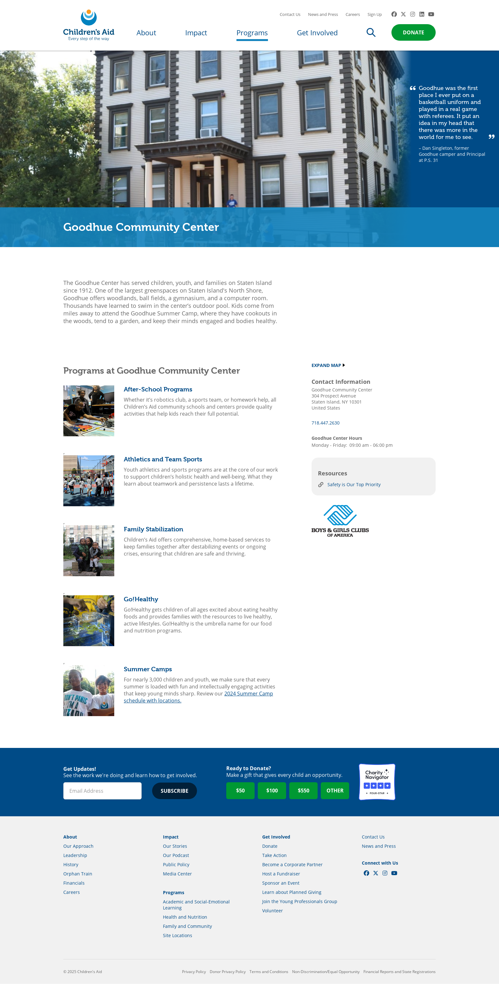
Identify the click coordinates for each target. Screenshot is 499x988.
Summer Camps (148, 673)
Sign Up (375, 14)
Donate (413, 32)
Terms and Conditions (269, 975)
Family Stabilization (153, 533)
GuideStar (417, 786)
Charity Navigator (377, 786)
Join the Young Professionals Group (299, 905)
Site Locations (177, 939)
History (70, 869)
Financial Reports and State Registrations (399, 975)
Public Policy (176, 869)
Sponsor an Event (280, 887)
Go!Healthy (141, 603)
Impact (196, 32)
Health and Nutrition (185, 921)
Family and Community (187, 930)
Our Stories (175, 850)
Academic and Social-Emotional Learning (196, 909)
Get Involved (317, 32)
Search (371, 32)
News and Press (323, 14)
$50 (240, 794)
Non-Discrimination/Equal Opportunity (326, 975)
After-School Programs (158, 393)
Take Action (274, 859)
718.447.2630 (326, 427)
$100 (272, 794)
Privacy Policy (194, 975)
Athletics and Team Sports (163, 463)
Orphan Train (77, 878)
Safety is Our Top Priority (354, 489)
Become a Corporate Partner (292, 869)
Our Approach (78, 850)
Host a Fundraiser (281, 878)
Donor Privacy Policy (228, 975)
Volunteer (272, 915)
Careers (353, 14)
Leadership (75, 859)
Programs (252, 32)
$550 (303, 794)
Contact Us (290, 14)
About (146, 32)
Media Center (177, 878)
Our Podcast (176, 859)
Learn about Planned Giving (291, 896)
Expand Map (326, 369)
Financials (74, 887)
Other (335, 794)
